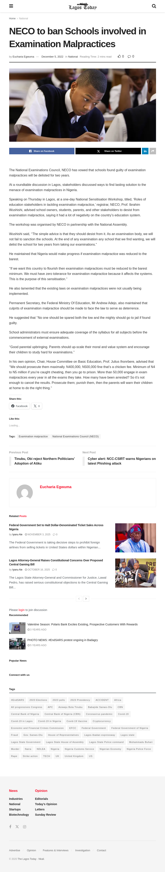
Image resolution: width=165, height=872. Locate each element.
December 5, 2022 (52, 56)
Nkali (41, 859)
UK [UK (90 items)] (57, 756)
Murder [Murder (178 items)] (15, 749)
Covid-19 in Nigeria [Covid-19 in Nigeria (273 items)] (49, 721)
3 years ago (37, 629)
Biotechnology (19, 814)
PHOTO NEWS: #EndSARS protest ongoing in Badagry (63, 640)
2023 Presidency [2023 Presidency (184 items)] (80, 700)
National (23, 18)
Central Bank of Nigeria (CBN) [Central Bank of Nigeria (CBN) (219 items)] (63, 714)
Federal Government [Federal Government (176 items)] (94, 728)
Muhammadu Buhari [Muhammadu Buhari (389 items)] (141, 742)
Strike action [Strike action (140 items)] (30, 756)
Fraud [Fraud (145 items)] (14, 735)
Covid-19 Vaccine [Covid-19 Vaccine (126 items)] (77, 721)
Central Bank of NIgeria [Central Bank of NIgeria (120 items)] (25, 714)
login (22, 610)
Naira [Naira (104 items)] (28, 749)
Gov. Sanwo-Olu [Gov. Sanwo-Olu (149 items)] (33, 735)
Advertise (14, 850)
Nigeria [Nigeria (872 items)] (55, 749)
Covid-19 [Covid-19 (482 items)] (123, 714)
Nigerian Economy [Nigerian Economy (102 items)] (110, 749)
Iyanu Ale (17, 534)
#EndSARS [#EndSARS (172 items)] (17, 700)
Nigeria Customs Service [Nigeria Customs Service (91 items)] (79, 749)
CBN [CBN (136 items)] (120, 707)
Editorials (41, 798)
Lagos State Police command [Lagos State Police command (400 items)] (106, 742)
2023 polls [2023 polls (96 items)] (59, 700)
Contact (101, 850)
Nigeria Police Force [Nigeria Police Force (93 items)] (139, 749)
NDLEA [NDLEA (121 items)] (41, 749)
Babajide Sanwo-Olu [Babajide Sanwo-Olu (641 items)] (100, 707)
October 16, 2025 (37, 569)
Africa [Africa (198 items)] (117, 700)
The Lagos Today (27, 859)
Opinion (31, 850)
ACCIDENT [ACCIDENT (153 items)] (102, 700)
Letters (40, 809)
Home (12, 18)
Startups (15, 809)
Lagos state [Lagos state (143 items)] (128, 735)
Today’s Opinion (46, 804)
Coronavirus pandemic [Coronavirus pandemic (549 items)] (99, 714)
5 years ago (37, 645)
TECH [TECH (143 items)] (46, 756)
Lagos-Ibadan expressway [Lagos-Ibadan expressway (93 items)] (99, 735)
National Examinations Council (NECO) (75, 436)
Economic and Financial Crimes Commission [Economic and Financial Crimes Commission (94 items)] (37, 728)
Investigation (82, 850)
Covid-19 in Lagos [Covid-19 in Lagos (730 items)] (22, 721)
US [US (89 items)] (90, 756)
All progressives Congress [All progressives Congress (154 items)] (26, 707)
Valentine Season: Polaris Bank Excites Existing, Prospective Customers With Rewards (83, 624)
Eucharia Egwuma (23, 56)
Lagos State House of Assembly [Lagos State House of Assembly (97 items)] (65, 742)
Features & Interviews (56, 850)
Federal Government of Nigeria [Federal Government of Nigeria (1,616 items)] (129, 728)
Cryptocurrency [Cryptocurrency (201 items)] (102, 721)
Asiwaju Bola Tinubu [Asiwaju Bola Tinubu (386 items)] (71, 707)
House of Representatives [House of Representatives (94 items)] (63, 735)
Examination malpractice (33, 436)
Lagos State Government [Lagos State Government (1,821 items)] (26, 742)
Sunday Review (45, 814)
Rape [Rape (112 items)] (14, 756)
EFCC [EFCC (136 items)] (72, 728)
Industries (16, 798)
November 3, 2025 (37, 534)
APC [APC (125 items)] (50, 707)
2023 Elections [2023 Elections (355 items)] (38, 700)
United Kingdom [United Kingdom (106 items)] (74, 756)
